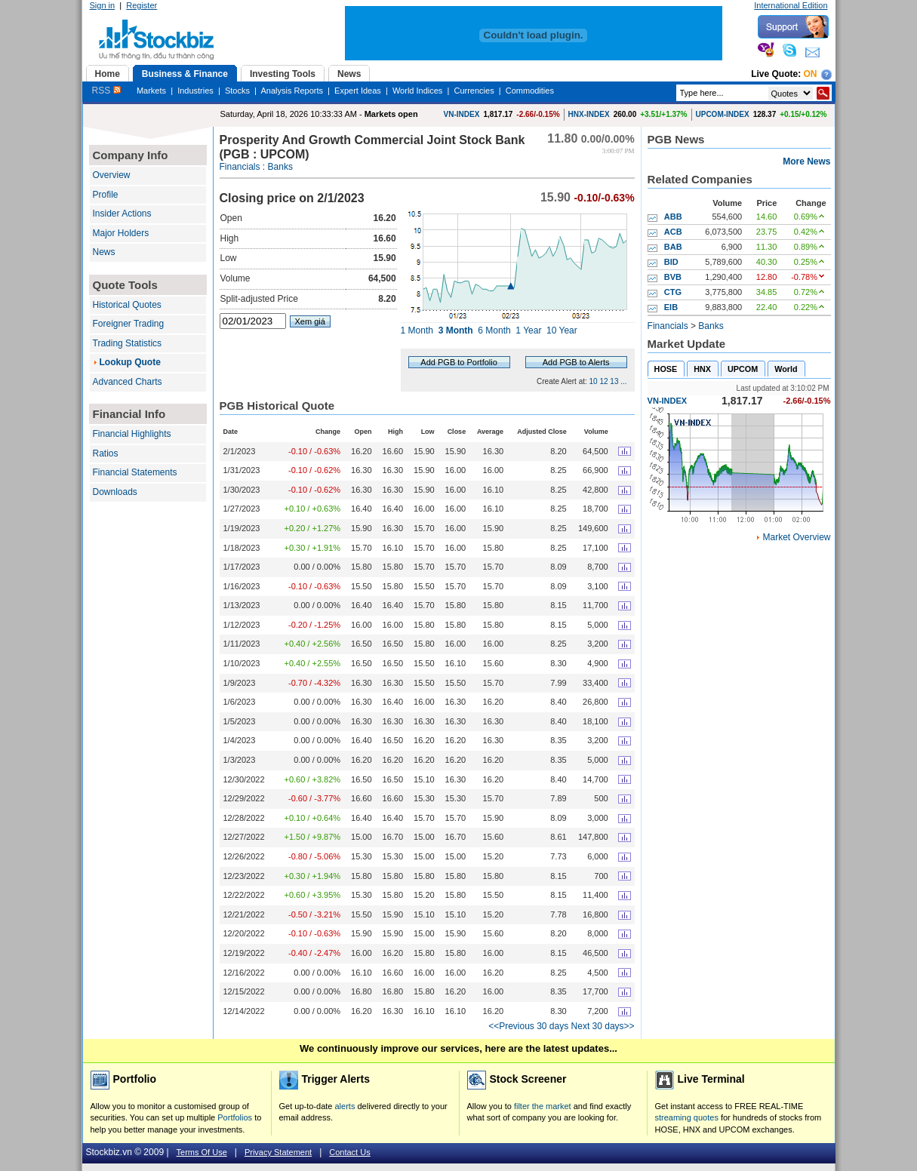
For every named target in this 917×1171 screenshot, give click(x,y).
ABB (673, 216)
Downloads (115, 492)
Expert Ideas (357, 90)
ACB (673, 231)
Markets (151, 90)
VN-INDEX (462, 114)
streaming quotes (687, 1117)
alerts (345, 1106)
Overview (112, 175)
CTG (673, 292)
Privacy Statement (278, 1152)
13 (614, 381)
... (623, 381)
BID (671, 261)
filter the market (542, 1106)
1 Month (417, 330)
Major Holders (121, 233)
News (104, 252)
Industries (195, 90)
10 (593, 381)
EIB (671, 307)
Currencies (474, 90)
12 (603, 381)
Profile (105, 194)
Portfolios (234, 1117)
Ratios (105, 453)
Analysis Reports (291, 90)
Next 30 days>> (603, 1026)
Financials (240, 166)
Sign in (102, 5)
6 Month (494, 330)
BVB (673, 276)
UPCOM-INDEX (722, 114)
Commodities (530, 90)
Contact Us (349, 1152)
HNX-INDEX (589, 114)
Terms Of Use (202, 1152)
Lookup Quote (130, 362)
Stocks (237, 90)
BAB (673, 246)
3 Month (455, 330)
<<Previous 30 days (528, 1026)
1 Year (528, 330)
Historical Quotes (127, 305)
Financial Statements (135, 472)
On (810, 74)
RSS (106, 90)
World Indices (417, 90)
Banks (280, 166)
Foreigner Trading (129, 323)
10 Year (561, 330)
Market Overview (796, 537)
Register (141, 5)
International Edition (790, 5)
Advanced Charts (127, 382)
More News (806, 161)
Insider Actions (122, 213)
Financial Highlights (132, 434)
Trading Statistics (127, 343)
